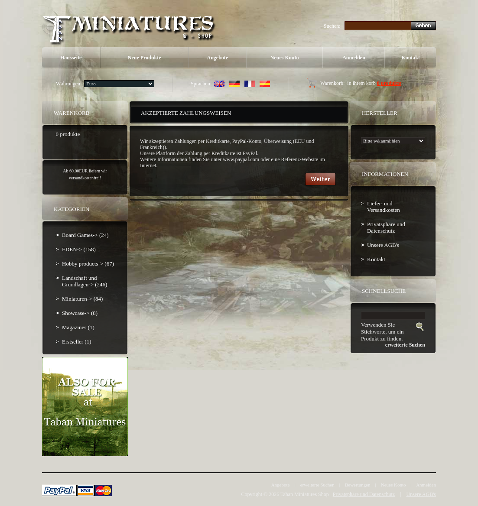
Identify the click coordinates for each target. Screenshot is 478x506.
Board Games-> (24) (85, 235)
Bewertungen (358, 484)
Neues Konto (284, 58)
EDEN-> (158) (79, 249)
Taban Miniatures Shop (304, 494)
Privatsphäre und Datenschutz (386, 227)
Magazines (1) (78, 327)
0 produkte (389, 83)
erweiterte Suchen (317, 484)
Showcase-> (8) (80, 313)
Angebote (217, 58)
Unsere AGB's (383, 245)
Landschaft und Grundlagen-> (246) (84, 281)
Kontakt (410, 58)
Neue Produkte (144, 58)
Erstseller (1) (76, 341)
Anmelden (353, 58)
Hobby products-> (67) (88, 263)
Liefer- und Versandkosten (383, 206)
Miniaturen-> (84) (82, 298)
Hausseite (70, 58)
